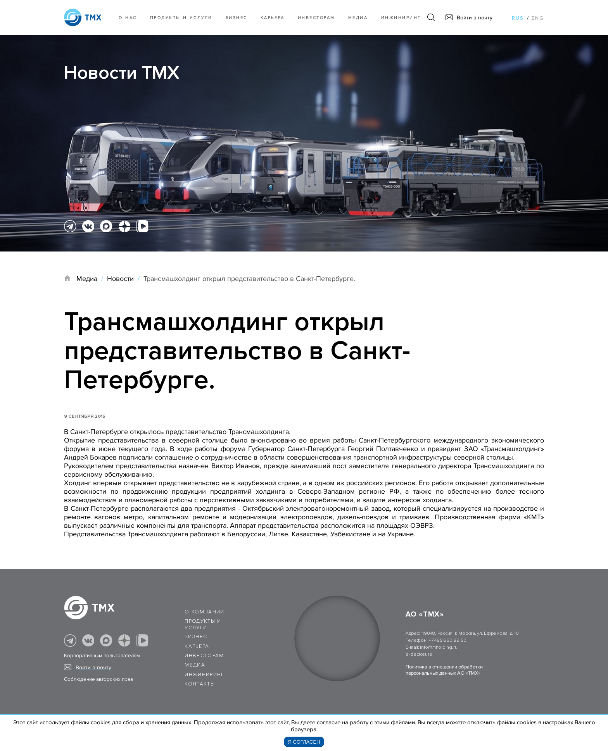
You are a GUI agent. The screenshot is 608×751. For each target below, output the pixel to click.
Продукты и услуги (181, 17)
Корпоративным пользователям (102, 656)
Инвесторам (316, 17)
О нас (128, 17)
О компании (205, 612)
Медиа (358, 17)
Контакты (200, 684)
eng (538, 18)
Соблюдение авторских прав (98, 679)
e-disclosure (419, 654)
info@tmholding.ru (438, 647)
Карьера (273, 17)
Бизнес (196, 637)
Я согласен (304, 742)
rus (518, 18)
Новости (120, 278)
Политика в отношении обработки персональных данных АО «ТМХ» (444, 670)
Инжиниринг (401, 17)
